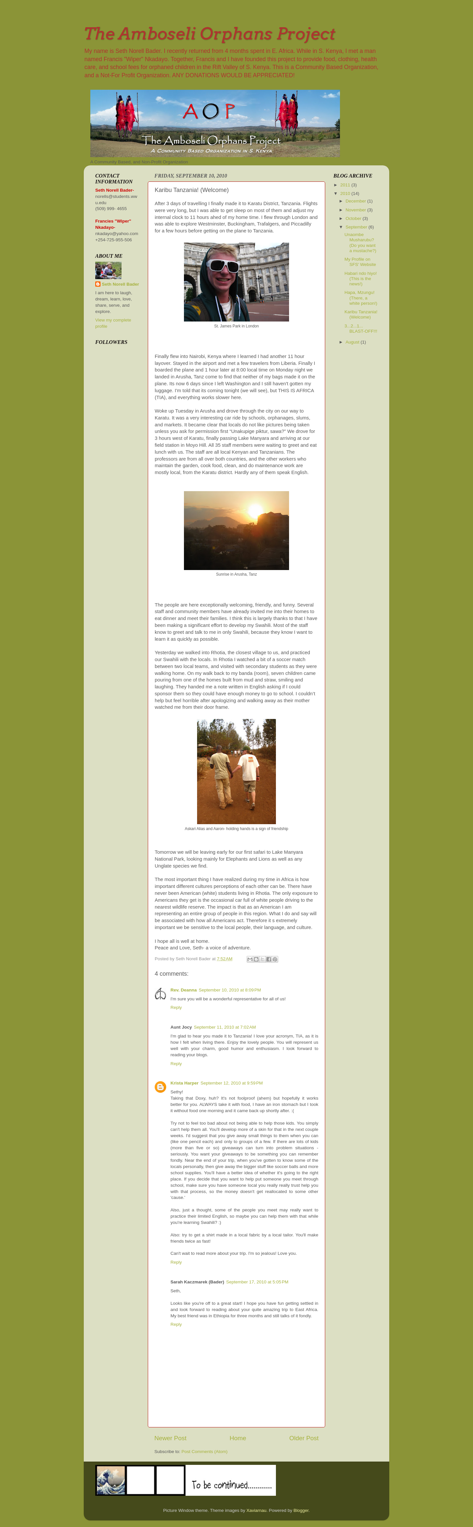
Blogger (301, 1510)
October (354, 218)
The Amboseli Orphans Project (209, 33)
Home (238, 1438)
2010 (345, 193)
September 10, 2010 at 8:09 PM (230, 990)
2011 (345, 184)
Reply (176, 1007)
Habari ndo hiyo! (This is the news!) (361, 278)
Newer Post (170, 1438)
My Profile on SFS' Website (360, 262)
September (357, 227)
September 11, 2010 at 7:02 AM (225, 1027)
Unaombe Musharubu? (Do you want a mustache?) (360, 242)
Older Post (304, 1438)
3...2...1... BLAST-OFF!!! (361, 328)
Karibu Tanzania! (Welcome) (361, 314)
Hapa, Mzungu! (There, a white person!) (361, 297)
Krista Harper (184, 1083)
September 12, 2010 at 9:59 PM (232, 1083)
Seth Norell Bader (120, 284)
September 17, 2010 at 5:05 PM (257, 1281)
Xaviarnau (256, 1510)
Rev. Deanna (183, 990)
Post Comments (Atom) (205, 1451)
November (356, 209)
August (353, 342)
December (356, 201)
